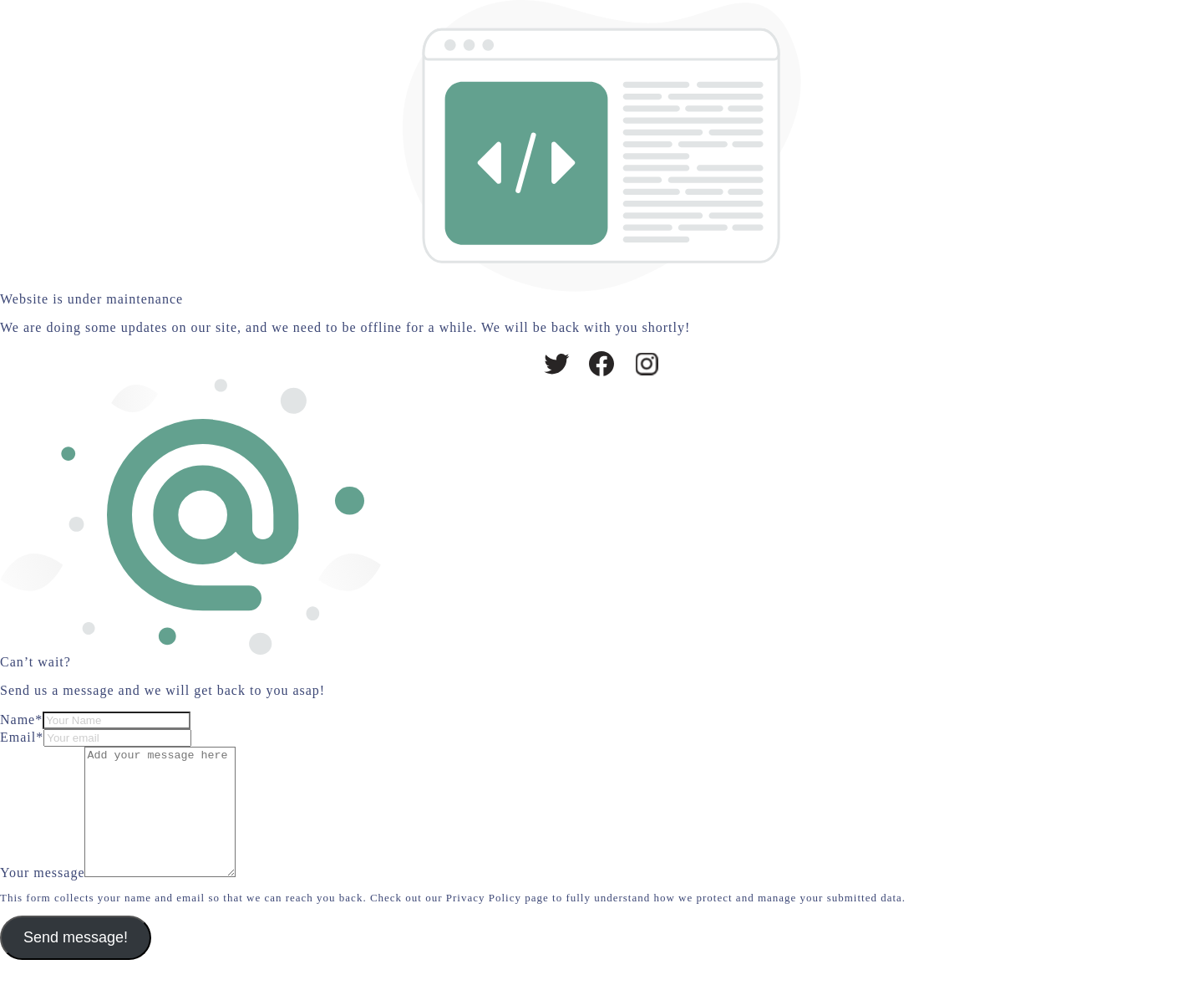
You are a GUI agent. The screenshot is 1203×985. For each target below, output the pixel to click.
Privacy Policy (483, 922)
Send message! (75, 962)
